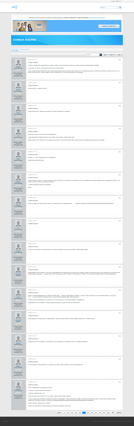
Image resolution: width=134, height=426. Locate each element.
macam (18, 67)
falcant (18, 90)
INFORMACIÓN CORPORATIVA (99, 421)
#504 (119, 244)
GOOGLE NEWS (113, 421)
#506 (119, 290)
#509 (119, 359)
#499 (119, 128)
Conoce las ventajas (109, 26)
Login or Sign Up (116, 1)
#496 (119, 59)
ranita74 (18, 389)
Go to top (129, 421)
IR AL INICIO (122, 421)
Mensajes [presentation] (15, 49)
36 (92, 412)
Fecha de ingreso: (18, 73)
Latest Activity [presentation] (24, 49)
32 (76, 412)
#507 (119, 313)
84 (104, 412)
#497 (119, 82)
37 (96, 412)
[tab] (15, 49)
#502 (119, 198)
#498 (119, 105)
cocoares (18, 274)
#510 (119, 382)
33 (80, 412)
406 (113, 412)
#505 (119, 267)
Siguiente (119, 412)
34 (84, 412)
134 (108, 412)
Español (5, 421)
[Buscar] (109, 7)
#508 (119, 336)
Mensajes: (16, 76)
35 (88, 412)
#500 (119, 152)
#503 (119, 221)
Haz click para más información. (97, 17)
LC (18, 136)
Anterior (59, 412)
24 (68, 412)
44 (100, 412)
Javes (18, 113)
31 (72, 412)
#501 (119, 175)
